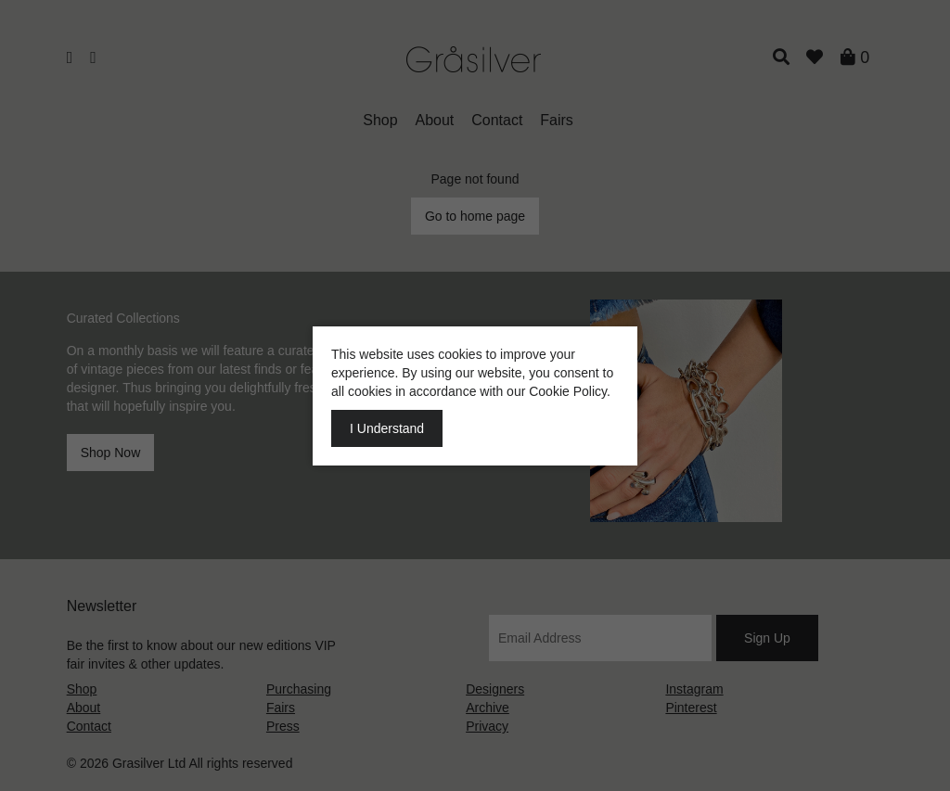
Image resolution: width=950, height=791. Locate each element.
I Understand (387, 428)
